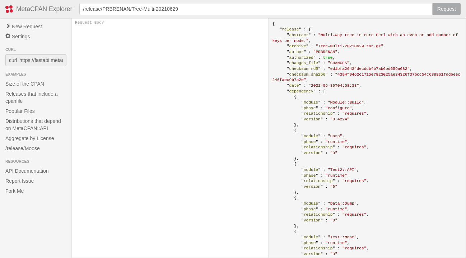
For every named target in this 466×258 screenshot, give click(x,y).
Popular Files (20, 111)
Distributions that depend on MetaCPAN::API (33, 124)
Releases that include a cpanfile (31, 97)
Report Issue (19, 181)
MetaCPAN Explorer (44, 9)
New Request (23, 26)
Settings (17, 36)
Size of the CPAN (24, 84)
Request (446, 9)
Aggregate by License (29, 138)
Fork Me (14, 191)
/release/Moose (22, 148)
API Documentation (27, 171)
